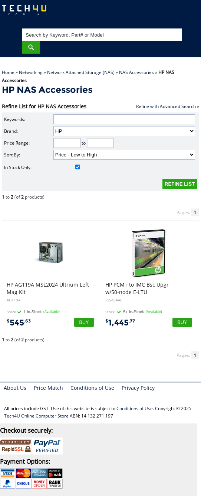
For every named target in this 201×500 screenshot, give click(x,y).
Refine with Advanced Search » (167, 106)
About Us (15, 387)
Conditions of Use (92, 387)
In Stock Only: (42, 167)
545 (19, 323)
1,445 (120, 323)
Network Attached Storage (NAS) (81, 72)
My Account (165, 13)
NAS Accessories (136, 72)
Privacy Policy (138, 387)
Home (8, 72)
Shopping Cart (188, 13)
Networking (31, 72)
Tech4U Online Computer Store (36, 416)
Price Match (48, 387)
